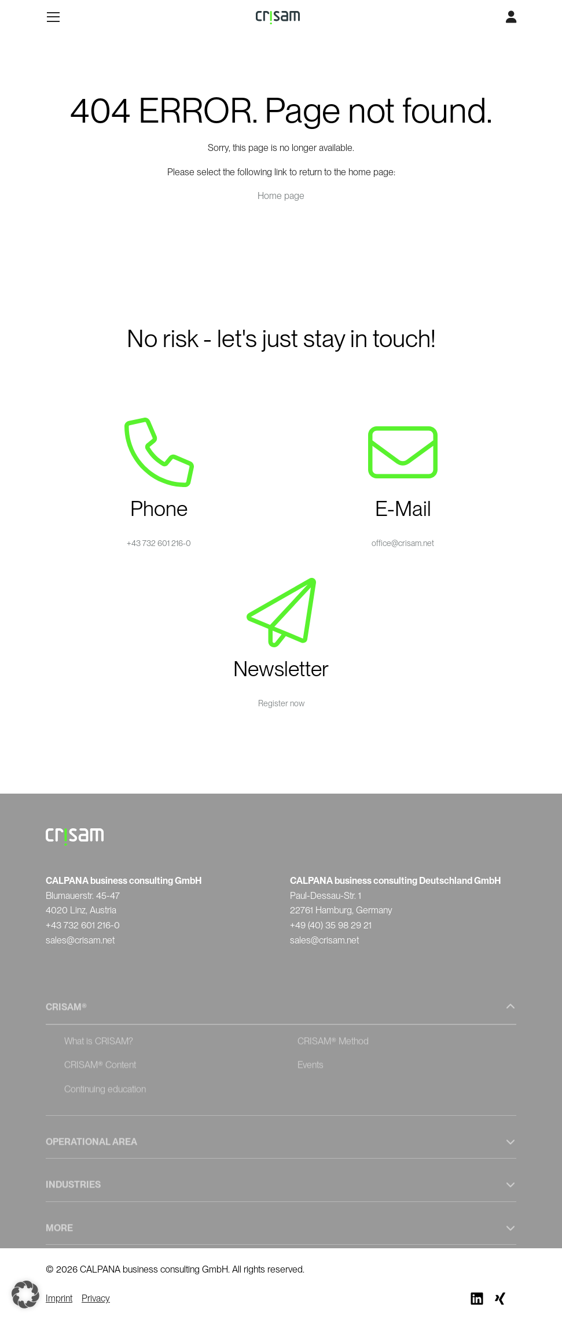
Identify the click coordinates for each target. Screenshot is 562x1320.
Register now (281, 703)
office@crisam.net (403, 543)
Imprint (59, 1298)
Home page (281, 195)
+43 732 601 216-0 (159, 543)
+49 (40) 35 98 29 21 (331, 925)
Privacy (96, 1298)
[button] (25, 1294)
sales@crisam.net (80, 940)
